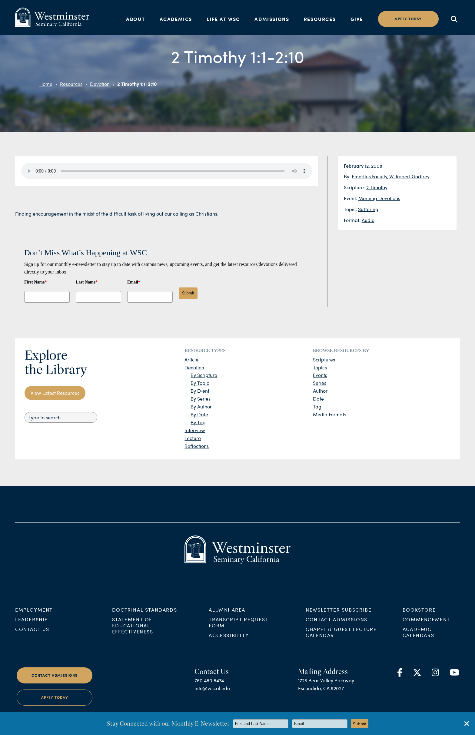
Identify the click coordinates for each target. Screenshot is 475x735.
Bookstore (419, 614)
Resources (320, 18)
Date (318, 398)
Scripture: (355, 187)
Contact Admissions (336, 624)
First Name (35, 282)
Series (319, 383)
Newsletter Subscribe (338, 614)
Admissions (271, 18)
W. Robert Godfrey (409, 176)
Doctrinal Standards (144, 614)
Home (45, 84)
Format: (353, 220)
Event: (351, 198)
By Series (201, 398)
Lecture (192, 438)
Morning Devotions (379, 198)
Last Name (87, 282)
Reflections (196, 446)
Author (320, 391)
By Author (201, 406)
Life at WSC (223, 18)
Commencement (426, 624)
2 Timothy (376, 187)
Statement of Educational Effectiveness (132, 630)
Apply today (408, 19)
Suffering (368, 209)
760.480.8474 (209, 685)
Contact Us (32, 634)
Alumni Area (227, 614)
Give (356, 18)
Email (133, 282)
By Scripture (204, 375)
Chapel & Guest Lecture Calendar (341, 637)
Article (191, 359)
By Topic (200, 383)
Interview (194, 430)
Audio (368, 220)
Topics (320, 367)
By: (348, 176)
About (135, 18)
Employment (34, 614)
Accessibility (229, 640)
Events (320, 375)
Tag (317, 406)
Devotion (100, 84)
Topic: (351, 209)
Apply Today (54, 702)
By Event (200, 391)
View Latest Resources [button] (55, 393)
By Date (199, 414)
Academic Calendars (418, 637)
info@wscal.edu (212, 693)
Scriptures (324, 359)
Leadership (31, 624)
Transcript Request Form (238, 627)
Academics (176, 18)
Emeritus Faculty (369, 176)
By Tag (198, 422)
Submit (188, 293)
